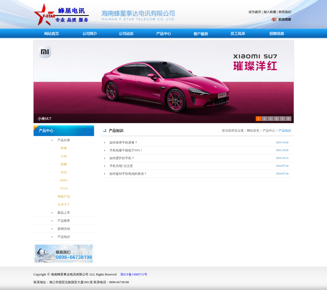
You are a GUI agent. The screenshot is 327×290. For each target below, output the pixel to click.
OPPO (64, 180)
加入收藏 (270, 12)
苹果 (64, 148)
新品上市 (63, 212)
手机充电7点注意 (121, 166)
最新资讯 (126, 33)
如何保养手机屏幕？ (124, 142)
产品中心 (164, 33)
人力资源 (276, 33)
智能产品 (63, 196)
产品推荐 (63, 220)
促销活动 (63, 229)
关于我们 (89, 33)
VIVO (64, 188)
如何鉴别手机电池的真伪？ (128, 174)
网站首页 (52, 33)
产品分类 (63, 140)
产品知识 (63, 237)
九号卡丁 (63, 204)
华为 (64, 172)
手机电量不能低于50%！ (126, 150)
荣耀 (64, 164)
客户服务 (201, 33)
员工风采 (238, 33)
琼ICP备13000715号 (133, 274)
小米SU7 (45, 119)
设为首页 (255, 12)
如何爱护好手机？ (122, 158)
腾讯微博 (259, 19)
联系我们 (285, 12)
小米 (64, 156)
